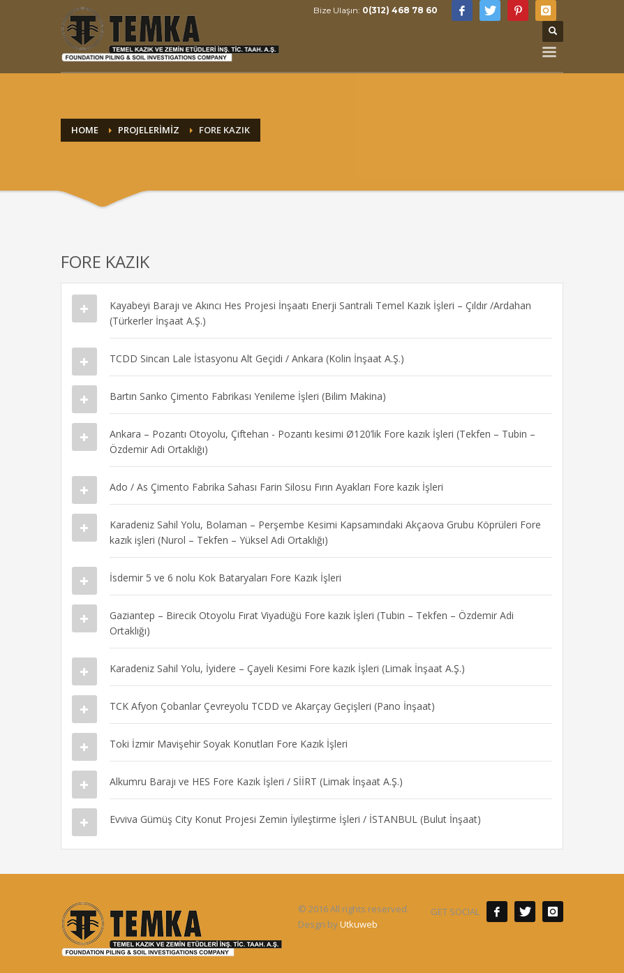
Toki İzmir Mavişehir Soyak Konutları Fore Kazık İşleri (229, 743)
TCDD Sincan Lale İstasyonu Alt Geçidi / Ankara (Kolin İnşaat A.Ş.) (257, 358)
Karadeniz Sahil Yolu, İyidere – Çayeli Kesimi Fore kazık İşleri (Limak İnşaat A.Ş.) (287, 668)
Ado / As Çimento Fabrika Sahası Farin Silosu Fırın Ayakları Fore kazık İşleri (276, 486)
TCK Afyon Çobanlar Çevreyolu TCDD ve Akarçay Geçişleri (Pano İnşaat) (272, 706)
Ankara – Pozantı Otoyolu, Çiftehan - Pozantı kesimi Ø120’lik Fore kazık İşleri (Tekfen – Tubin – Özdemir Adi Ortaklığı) (322, 441)
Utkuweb (359, 924)
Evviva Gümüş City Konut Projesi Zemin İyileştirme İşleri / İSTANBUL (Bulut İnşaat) (295, 819)
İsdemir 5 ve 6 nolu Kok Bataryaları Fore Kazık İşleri (225, 577)
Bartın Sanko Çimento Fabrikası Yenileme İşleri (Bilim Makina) (248, 396)
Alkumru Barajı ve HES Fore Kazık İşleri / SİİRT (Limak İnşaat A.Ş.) (256, 781)
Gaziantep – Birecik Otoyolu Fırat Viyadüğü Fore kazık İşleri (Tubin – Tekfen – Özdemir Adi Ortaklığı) (312, 623)
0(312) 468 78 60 (400, 10)
